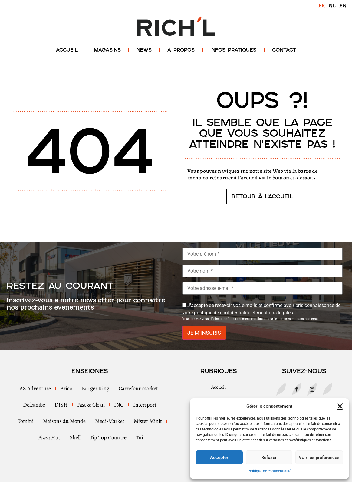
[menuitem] (322, 5)
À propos (181, 50)
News (144, 50)
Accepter (219, 457)
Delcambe (34, 404)
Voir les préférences (319, 457)
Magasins (107, 50)
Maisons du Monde (64, 421)
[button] (340, 406)
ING (119, 404)
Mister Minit (148, 421)
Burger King (95, 388)
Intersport (144, 404)
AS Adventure (35, 388)
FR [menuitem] (321, 5)
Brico (66, 388)
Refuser (269, 457)
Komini (25, 421)
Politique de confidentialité (269, 471)
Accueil (67, 50)
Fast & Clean (91, 404)
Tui (139, 437)
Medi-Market (109, 421)
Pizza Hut (49, 437)
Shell (75, 437)
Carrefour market (138, 388)
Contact (284, 50)
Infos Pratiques (233, 50)
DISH (61, 404)
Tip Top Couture (108, 437)
